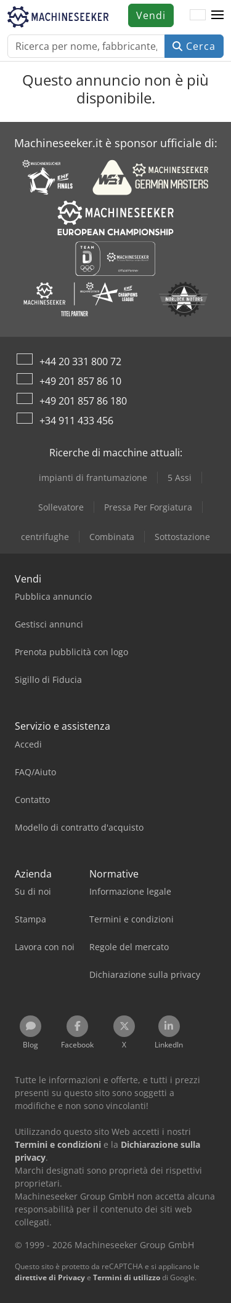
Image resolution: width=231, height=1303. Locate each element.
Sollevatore (61, 507)
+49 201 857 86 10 (80, 381)
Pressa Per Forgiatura (148, 507)
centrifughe (45, 537)
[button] (217, 15)
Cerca (194, 46)
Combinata (111, 537)
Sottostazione (182, 537)
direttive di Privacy (50, 1277)
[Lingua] (197, 15)
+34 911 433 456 (76, 420)
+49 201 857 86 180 (83, 401)
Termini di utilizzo (126, 1277)
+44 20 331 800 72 (80, 361)
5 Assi (180, 477)
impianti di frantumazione (93, 477)
